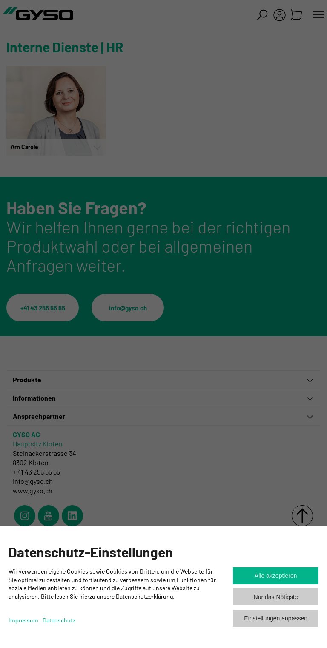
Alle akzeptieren (276, 575)
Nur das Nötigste (276, 597)
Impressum (23, 620)
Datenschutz (59, 620)
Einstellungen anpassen (275, 618)
